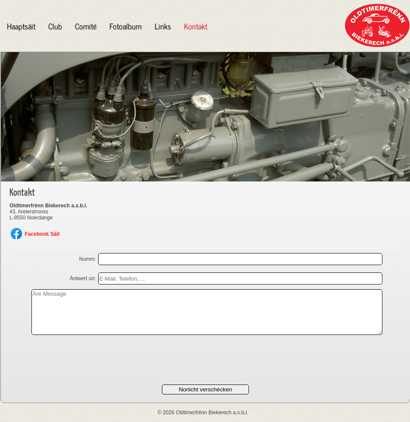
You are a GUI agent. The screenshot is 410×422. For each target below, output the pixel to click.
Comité (85, 25)
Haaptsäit (21, 25)
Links (163, 25)
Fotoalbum (125, 25)
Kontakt (195, 25)
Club (55, 25)
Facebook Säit (34, 234)
